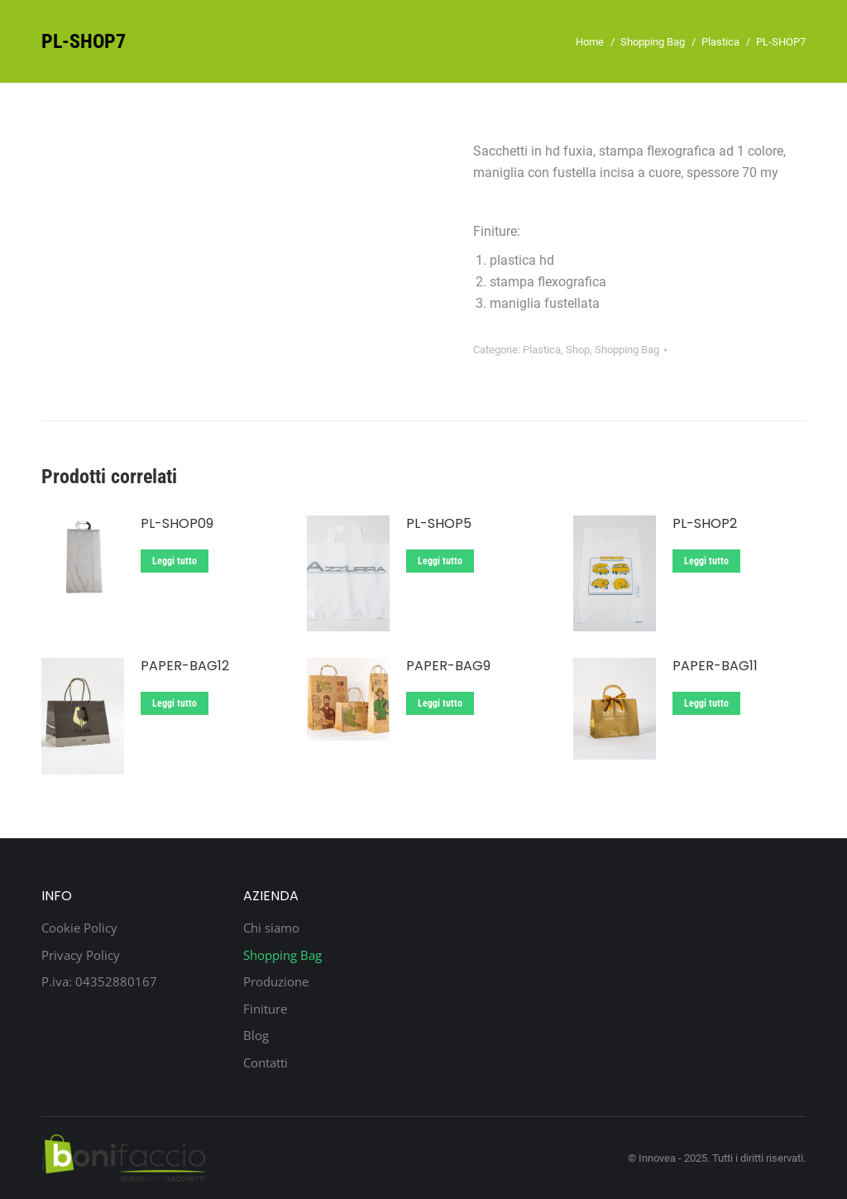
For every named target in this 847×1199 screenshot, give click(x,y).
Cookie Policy (79, 928)
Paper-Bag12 (185, 666)
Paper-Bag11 (715, 666)
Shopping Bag (627, 349)
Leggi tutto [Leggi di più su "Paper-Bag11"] (706, 703)
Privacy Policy (80, 955)
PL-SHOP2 (704, 524)
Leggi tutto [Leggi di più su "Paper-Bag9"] (440, 703)
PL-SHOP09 (177, 524)
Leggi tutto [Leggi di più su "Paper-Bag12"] (174, 703)
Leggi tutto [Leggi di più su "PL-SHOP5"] (440, 561)
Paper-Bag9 (448, 666)
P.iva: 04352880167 (99, 982)
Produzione (276, 982)
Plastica (542, 349)
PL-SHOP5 (438, 524)
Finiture (265, 1009)
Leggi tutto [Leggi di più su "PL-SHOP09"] (174, 561)
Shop (578, 349)
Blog (256, 1035)
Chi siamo (271, 928)
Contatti (265, 1063)
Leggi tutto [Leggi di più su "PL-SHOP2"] (706, 561)
